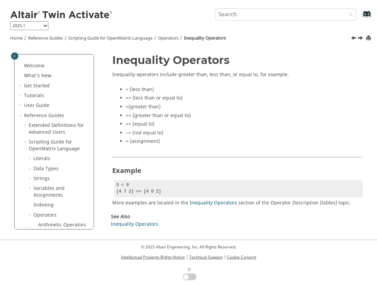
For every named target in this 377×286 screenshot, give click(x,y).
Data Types (45, 79)
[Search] (348, 15)
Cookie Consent (241, 257)
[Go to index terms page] (359, 17)
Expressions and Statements (52, 215)
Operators (168, 38)
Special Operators (58, 175)
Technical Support (206, 257)
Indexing (43, 115)
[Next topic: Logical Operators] (361, 39)
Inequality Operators (205, 38)
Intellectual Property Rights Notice (153, 257)
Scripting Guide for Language (110, 38)
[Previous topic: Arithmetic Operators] (354, 39)
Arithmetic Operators (62, 135)
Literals (41, 69)
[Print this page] (369, 38)
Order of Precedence (61, 165)
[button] (30, 69)
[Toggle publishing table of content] (14, 56)
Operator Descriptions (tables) (58, 198)
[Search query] (285, 14)
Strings (41, 89)
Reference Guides (45, 38)
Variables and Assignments (49, 102)
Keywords (49, 185)
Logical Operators (58, 155)
